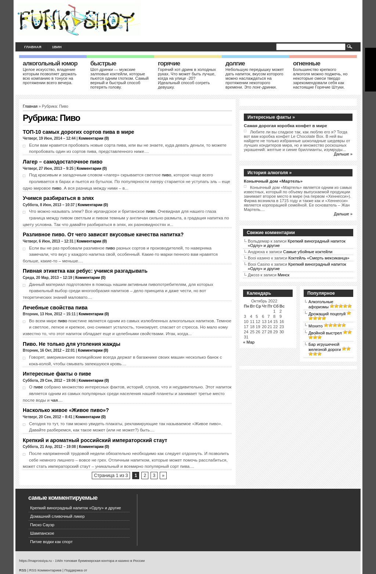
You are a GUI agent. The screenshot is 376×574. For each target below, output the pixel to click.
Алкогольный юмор (50, 63)
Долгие (235, 63)
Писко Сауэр (42, 525)
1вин (57, 47)
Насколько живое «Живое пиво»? (66, 410)
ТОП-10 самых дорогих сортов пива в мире (78, 132)
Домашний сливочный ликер (57, 516)
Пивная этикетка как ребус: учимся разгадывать (85, 271)
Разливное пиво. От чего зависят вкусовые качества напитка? (103, 234)
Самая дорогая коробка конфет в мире (285, 125)
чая (54, 400)
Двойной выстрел (325, 333)
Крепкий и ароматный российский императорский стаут (95, 440)
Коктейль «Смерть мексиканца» (318, 258)
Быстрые (103, 63)
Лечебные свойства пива (55, 308)
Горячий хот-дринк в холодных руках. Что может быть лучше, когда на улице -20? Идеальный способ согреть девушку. (187, 78)
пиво (166, 174)
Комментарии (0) (94, 138)
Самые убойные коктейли (307, 252)
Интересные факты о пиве (57, 374)
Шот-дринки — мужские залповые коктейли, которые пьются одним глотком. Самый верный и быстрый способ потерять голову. (119, 78)
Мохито (315, 326)
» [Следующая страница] (163, 475)
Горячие (169, 63)
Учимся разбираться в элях (58, 198)
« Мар (248, 342)
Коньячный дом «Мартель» (273, 181)
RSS (22, 570)
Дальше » (343, 154)
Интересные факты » (271, 117)
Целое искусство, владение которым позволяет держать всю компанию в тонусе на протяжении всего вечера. (49, 76)
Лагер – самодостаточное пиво (62, 162)
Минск (283, 275)
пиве (38, 386)
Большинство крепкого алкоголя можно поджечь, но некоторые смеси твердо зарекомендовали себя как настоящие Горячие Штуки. (320, 78)
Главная (32, 47)
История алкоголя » (269, 172)
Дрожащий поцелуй (327, 314)
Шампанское (42, 533)
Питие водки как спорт (51, 541)
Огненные (306, 63)
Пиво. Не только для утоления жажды (71, 344)
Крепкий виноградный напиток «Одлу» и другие (75, 508)
